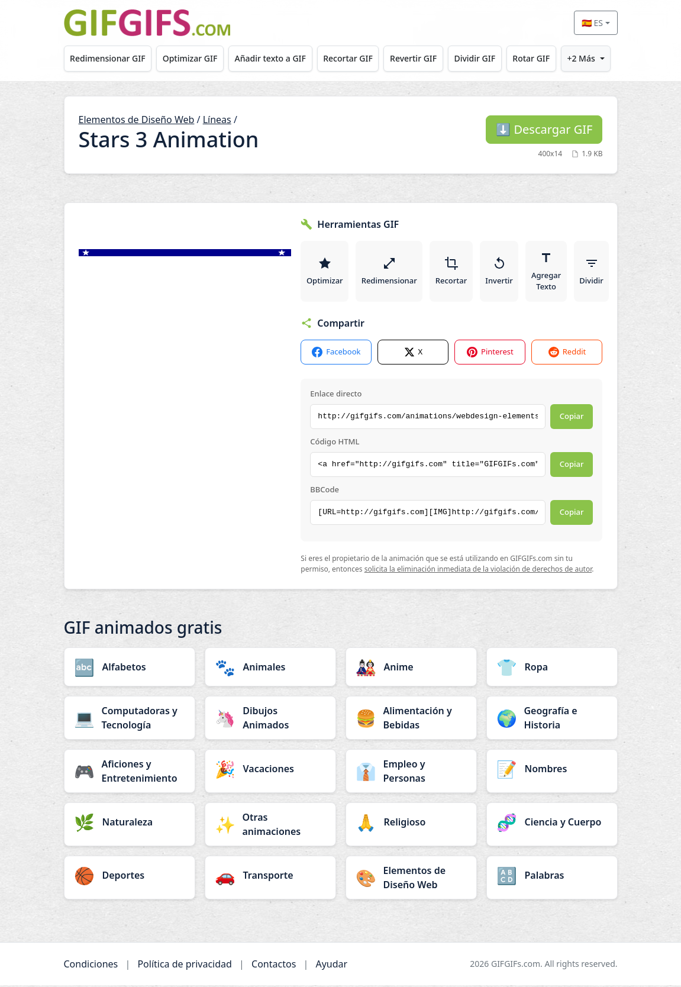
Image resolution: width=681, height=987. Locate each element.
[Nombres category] (552, 770)
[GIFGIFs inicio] (147, 22)
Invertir (501, 272)
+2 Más (581, 58)
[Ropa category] (552, 669)
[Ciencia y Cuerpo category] (552, 824)
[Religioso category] (411, 824)
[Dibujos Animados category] (270, 719)
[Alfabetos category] (129, 669)
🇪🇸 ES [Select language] (592, 22)
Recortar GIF (348, 58)
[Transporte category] (270, 877)
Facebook (336, 354)
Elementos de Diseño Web (137, 119)
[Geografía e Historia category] (552, 719)
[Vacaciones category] (270, 770)
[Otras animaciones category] (270, 826)
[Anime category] (411, 669)
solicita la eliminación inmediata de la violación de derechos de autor (478, 571)
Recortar (452, 272)
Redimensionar (390, 272)
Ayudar (331, 965)
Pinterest (490, 354)
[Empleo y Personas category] (411, 772)
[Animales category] (270, 669)
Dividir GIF (474, 58)
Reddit (567, 354)
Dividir (594, 272)
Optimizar (324, 272)
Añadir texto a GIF (270, 58)
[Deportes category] (129, 877)
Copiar (572, 418)
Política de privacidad (184, 965)
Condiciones (91, 965)
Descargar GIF (544, 129)
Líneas (217, 119)
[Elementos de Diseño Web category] (411, 879)
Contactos (273, 965)
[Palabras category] (552, 877)
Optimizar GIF (190, 58)
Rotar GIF (531, 58)
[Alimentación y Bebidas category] (411, 719)
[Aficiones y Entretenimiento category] (129, 772)
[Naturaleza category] (129, 824)
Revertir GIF (413, 58)
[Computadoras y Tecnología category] (129, 719)
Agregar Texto (548, 272)
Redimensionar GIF (107, 58)
